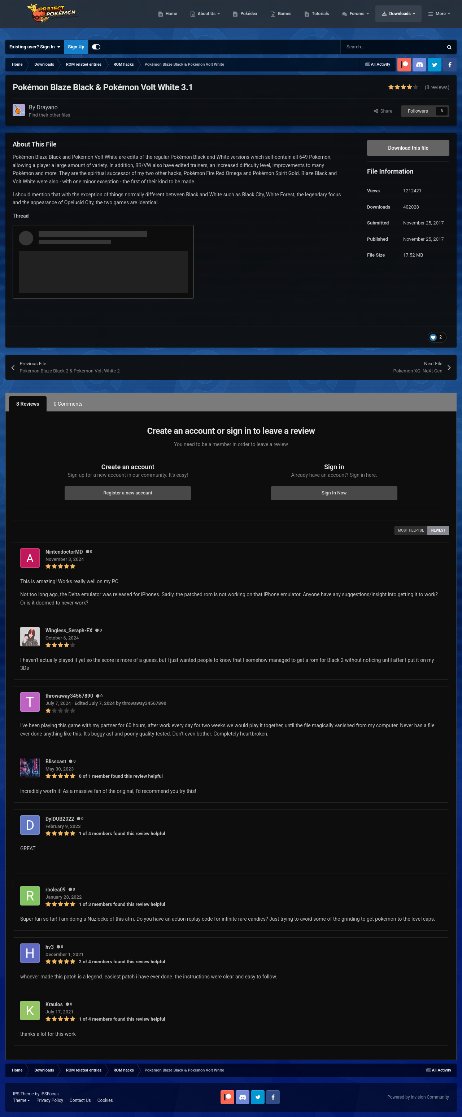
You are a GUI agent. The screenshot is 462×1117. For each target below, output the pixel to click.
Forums (403, 18)
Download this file (408, 148)
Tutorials (366, 18)
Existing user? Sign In (34, 47)
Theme (21, 1100)
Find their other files (49, 115)
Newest (438, 530)
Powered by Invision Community (418, 1097)
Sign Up (76, 46)
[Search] (376, 47)
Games (330, 18)
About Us (253, 18)
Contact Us (80, 1100)
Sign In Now (334, 493)
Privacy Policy (49, 1100)
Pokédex (295, 18)
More (441, 18)
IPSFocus (49, 1093)
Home (217, 18)
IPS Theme (23, 1093)
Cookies (105, 1100)
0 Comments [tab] (68, 404)
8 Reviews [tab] (27, 404)
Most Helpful (411, 530)
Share (383, 111)
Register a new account (127, 493)
